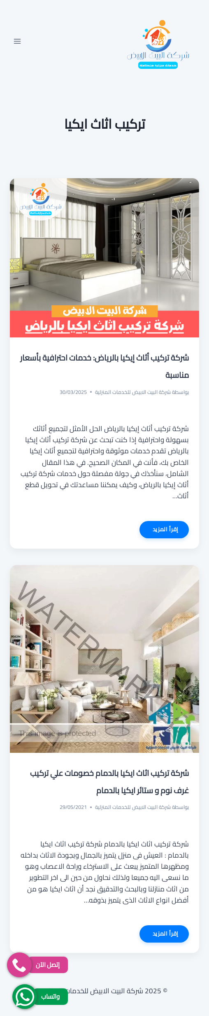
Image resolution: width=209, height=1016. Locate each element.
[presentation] (104, 257)
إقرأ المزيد (159, 530)
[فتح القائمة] (17, 41)
